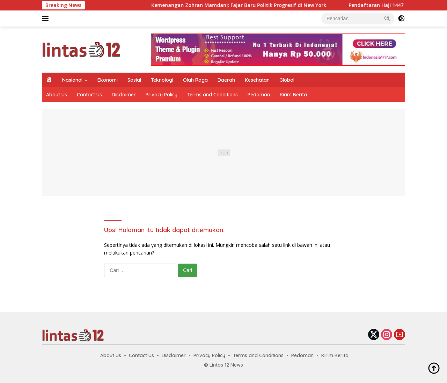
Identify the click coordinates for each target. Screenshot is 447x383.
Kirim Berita (293, 94)
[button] (387, 18)
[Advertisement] (223, 152)
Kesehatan (257, 80)
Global (286, 80)
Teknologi (162, 80)
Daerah (226, 80)
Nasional (72, 80)
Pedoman (259, 94)
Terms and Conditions (212, 94)
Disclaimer (124, 94)
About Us (56, 94)
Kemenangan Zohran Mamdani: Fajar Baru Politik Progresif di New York (243, 5)
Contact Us (89, 94)
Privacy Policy (161, 94)
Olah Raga (195, 80)
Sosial (134, 80)
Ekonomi (107, 80)
